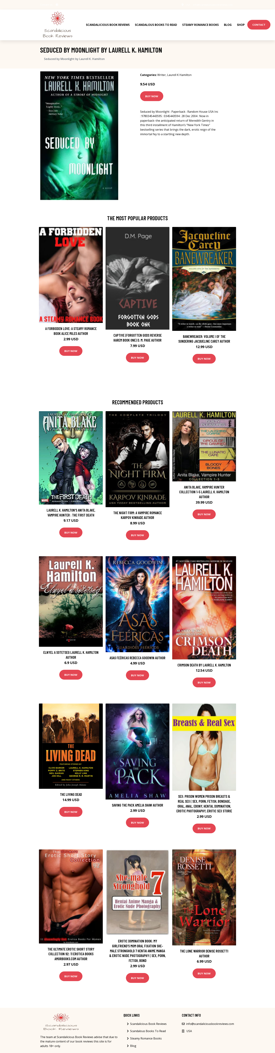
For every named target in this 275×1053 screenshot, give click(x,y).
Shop (241, 23)
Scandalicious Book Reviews (108, 23)
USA (184, 4)
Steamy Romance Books (200, 23)
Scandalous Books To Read (156, 23)
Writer (161, 71)
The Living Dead (71, 791)
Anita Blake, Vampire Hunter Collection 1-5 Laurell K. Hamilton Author (204, 488)
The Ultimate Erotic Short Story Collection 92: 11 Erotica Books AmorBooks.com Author (71, 950)
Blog (228, 23)
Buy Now (151, 92)
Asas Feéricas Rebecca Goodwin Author (137, 654)
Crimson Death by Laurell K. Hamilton (204, 661)
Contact (258, 23)
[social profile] (57, 4)
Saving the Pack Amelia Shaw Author (137, 801)
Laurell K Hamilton (179, 71)
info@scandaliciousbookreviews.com (211, 4)
